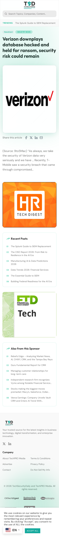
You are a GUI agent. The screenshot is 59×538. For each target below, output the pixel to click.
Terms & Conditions (40, 458)
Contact (7, 469)
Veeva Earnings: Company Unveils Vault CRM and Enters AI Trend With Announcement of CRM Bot (31, 399)
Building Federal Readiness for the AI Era (31, 281)
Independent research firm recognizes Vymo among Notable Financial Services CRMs (31, 381)
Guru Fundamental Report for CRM (28, 365)
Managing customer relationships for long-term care (29, 372)
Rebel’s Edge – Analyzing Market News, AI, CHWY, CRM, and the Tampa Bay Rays (32, 358)
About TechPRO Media (14, 458)
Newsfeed (8, 32)
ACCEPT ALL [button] (32, 530)
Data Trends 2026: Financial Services (29, 269)
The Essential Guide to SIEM (25, 275)
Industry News (24, 32)
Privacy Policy (38, 464)
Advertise (7, 464)
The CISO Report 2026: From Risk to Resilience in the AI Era (29, 254)
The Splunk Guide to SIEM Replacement (35, 23)
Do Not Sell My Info (40, 469)
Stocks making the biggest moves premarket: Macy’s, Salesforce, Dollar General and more (29, 390)
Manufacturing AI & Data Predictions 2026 (29, 262)
